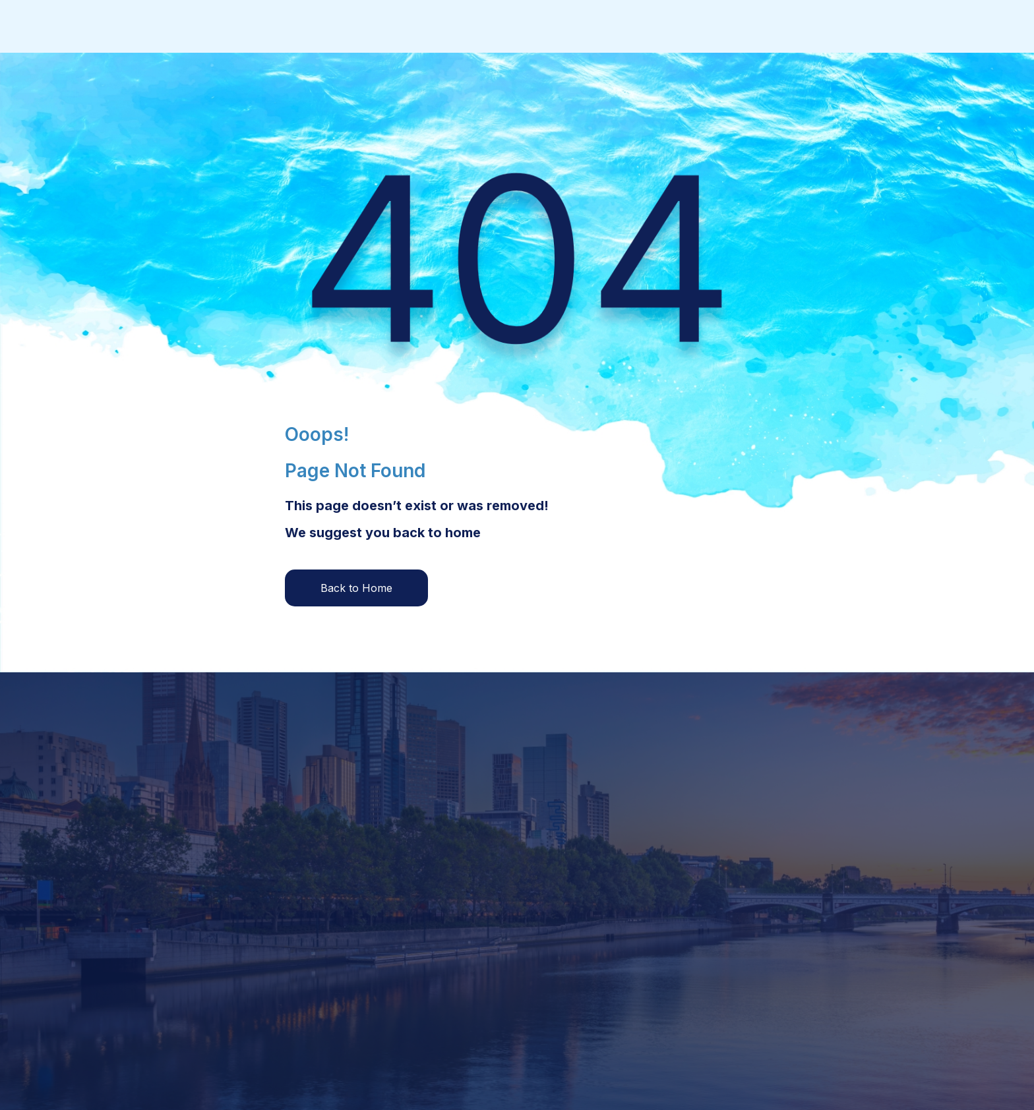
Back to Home (356, 588)
